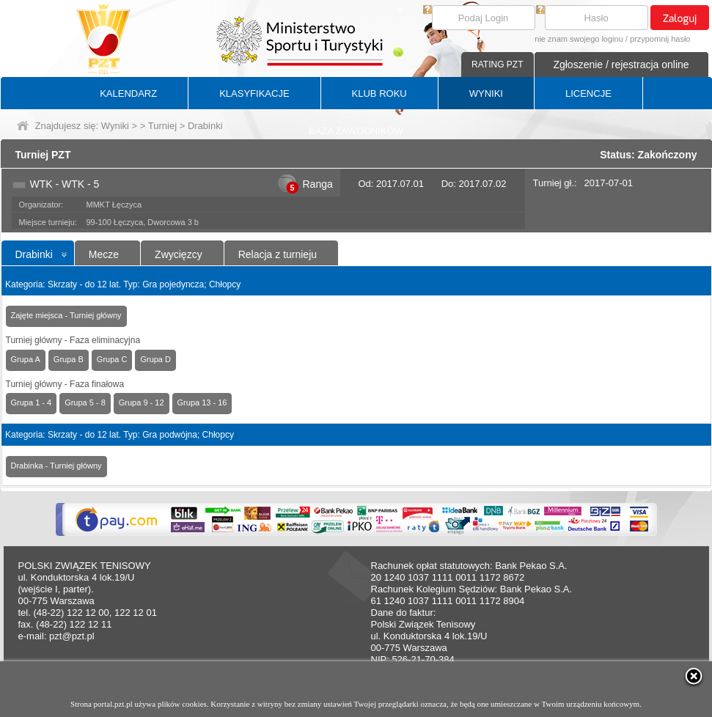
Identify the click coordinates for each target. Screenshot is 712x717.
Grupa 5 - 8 (85, 402)
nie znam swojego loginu (579, 38)
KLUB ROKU (379, 93)
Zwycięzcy (178, 254)
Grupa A (25, 359)
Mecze (104, 254)
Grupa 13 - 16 (202, 402)
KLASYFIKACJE (254, 93)
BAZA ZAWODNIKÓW (356, 130)
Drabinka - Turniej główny (56, 465)
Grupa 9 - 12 (141, 402)
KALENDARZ (128, 93)
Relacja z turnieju (277, 254)
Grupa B (69, 359)
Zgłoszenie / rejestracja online (621, 64)
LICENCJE (588, 93)
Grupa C (112, 359)
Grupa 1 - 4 (31, 402)
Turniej (162, 125)
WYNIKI (486, 93)
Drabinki (34, 254)
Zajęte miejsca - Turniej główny (66, 315)
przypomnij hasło (660, 38)
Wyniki (115, 125)
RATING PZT (497, 64)
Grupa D (155, 359)
